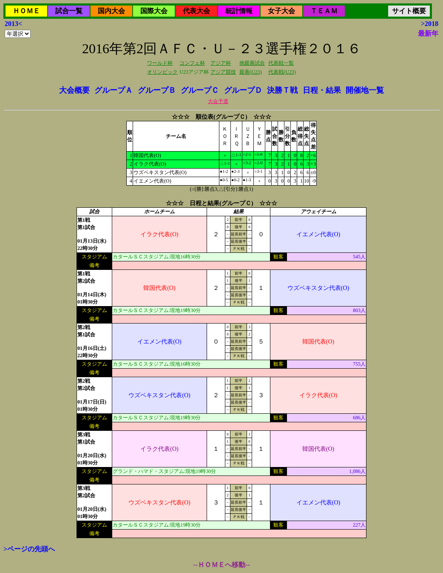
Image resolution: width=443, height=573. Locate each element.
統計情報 (239, 10)
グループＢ (157, 90)
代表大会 (196, 10)
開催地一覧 (365, 90)
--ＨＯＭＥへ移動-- (221, 564)
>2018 (429, 23)
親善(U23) (250, 72)
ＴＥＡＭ (324, 10)
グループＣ (200, 90)
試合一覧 (68, 10)
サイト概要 (409, 10)
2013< (13, 23)
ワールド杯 (160, 63)
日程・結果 (322, 90)
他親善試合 (252, 63)
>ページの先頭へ (29, 549)
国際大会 (154, 10)
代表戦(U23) (282, 72)
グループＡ (113, 90)
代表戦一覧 (281, 63)
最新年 (428, 33)
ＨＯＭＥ (26, 10)
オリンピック (162, 72)
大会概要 (74, 90)
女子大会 (281, 10)
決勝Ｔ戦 (282, 90)
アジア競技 (223, 72)
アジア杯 (220, 63)
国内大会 (111, 10)
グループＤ (243, 90)
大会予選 (218, 101)
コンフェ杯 (192, 63)
